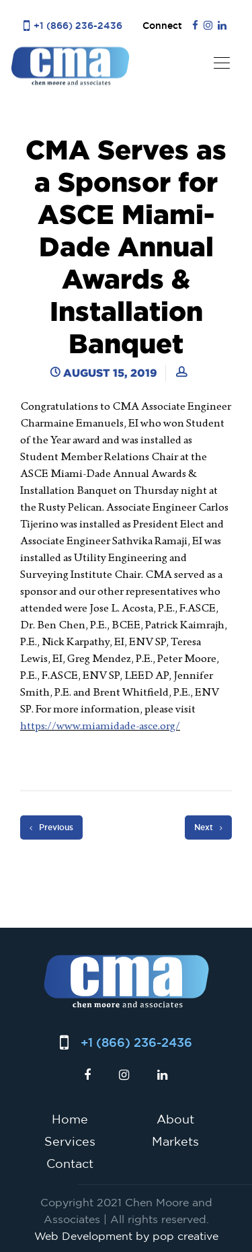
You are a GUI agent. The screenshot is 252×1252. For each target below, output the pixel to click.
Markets (175, 1141)
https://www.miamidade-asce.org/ (100, 725)
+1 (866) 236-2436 (78, 25)
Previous (51, 827)
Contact (69, 1163)
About (175, 1119)
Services (69, 1141)
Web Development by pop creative (126, 1236)
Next (208, 827)
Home (70, 1119)
